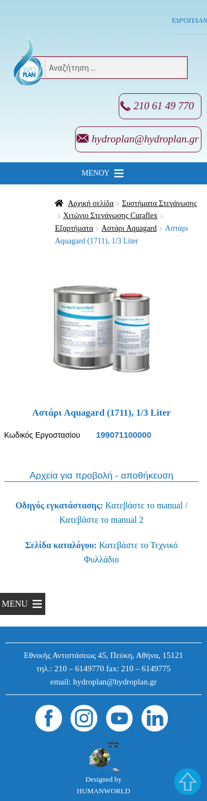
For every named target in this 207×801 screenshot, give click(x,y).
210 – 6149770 (79, 668)
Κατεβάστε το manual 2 (102, 519)
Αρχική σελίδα (91, 203)
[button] (96, 173)
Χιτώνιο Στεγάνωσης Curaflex (110, 215)
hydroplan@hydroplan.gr (145, 139)
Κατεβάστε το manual (144, 505)
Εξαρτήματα (74, 228)
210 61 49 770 (164, 106)
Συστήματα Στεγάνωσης (159, 203)
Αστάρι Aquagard (129, 228)
